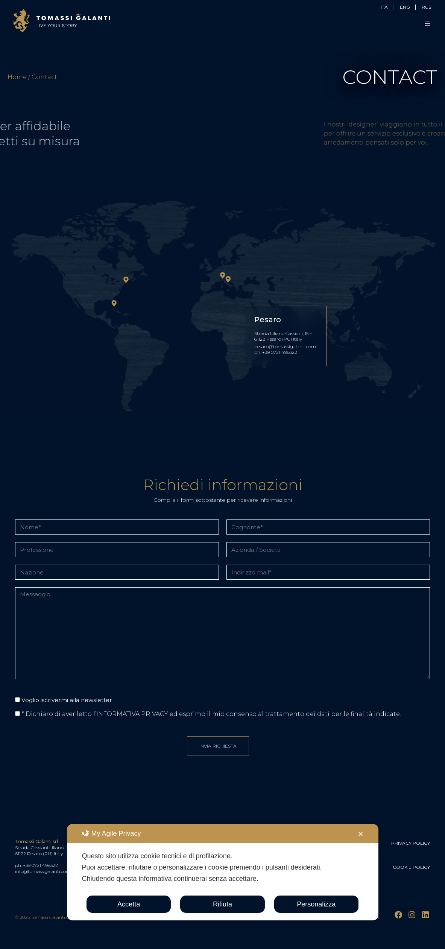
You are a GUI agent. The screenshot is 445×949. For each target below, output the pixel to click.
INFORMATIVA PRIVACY (132, 713)
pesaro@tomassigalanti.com (285, 346)
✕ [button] (360, 834)
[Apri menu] (428, 23)
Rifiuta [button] (222, 904)
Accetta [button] (128, 904)
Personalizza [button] (316, 904)
